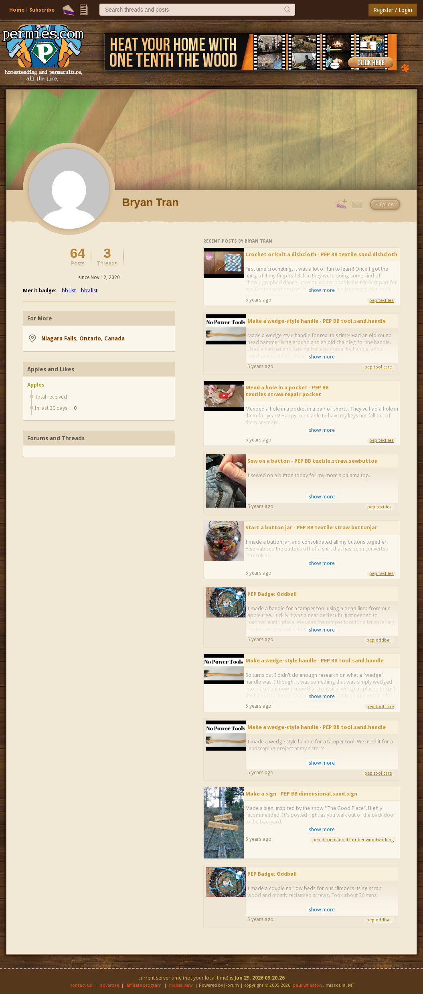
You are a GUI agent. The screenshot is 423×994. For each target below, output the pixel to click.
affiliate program (144, 985)
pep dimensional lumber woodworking (353, 839)
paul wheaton (307, 985)
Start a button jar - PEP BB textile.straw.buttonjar (311, 527)
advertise (109, 985)
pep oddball (379, 640)
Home (16, 10)
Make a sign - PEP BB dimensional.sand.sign (301, 794)
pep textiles (381, 300)
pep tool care (378, 367)
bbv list (89, 290)
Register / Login (392, 10)
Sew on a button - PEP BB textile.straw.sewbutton (312, 461)
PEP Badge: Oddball (272, 594)
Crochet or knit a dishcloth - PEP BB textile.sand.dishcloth (321, 254)
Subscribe (42, 10)
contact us (81, 985)
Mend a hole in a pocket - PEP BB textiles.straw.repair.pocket (287, 391)
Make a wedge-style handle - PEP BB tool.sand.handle (316, 321)
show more (322, 290)
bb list (69, 290)
